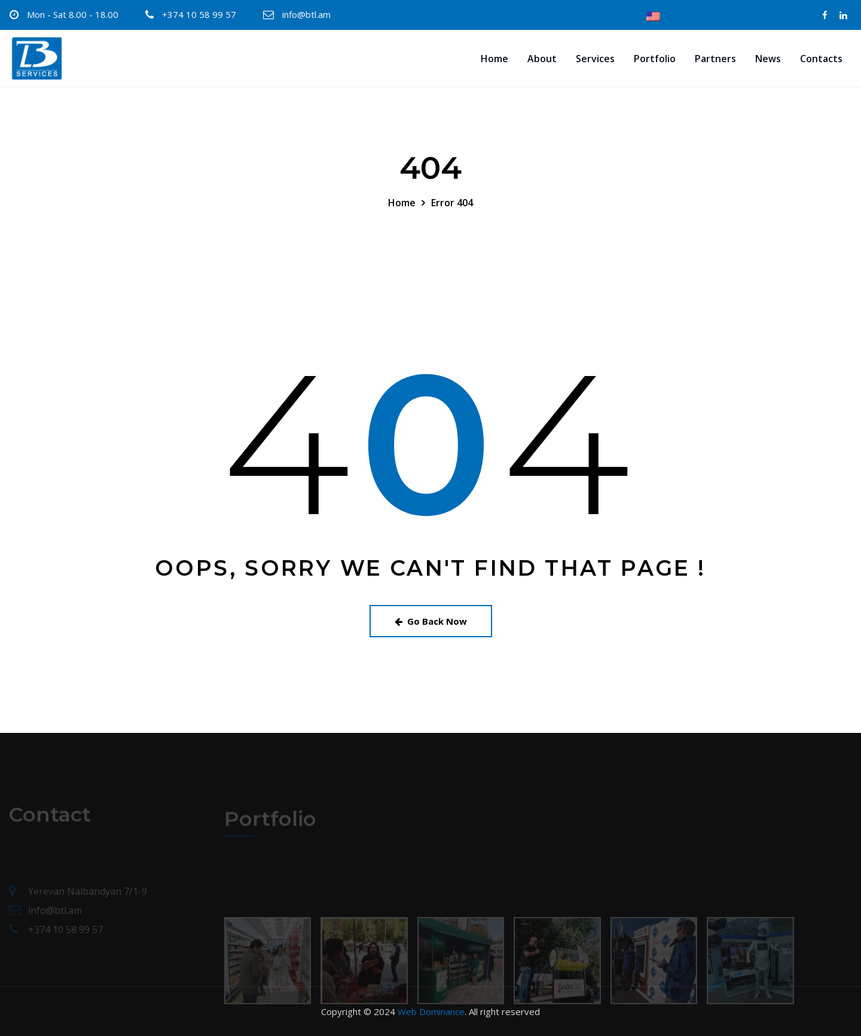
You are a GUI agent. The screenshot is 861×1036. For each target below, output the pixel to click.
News (768, 58)
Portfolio (655, 58)
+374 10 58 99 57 (199, 14)
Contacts (821, 58)
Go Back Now (431, 621)
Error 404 (452, 202)
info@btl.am (306, 14)
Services (595, 58)
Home (494, 58)
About (542, 58)
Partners (715, 58)
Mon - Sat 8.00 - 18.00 (72, 14)
